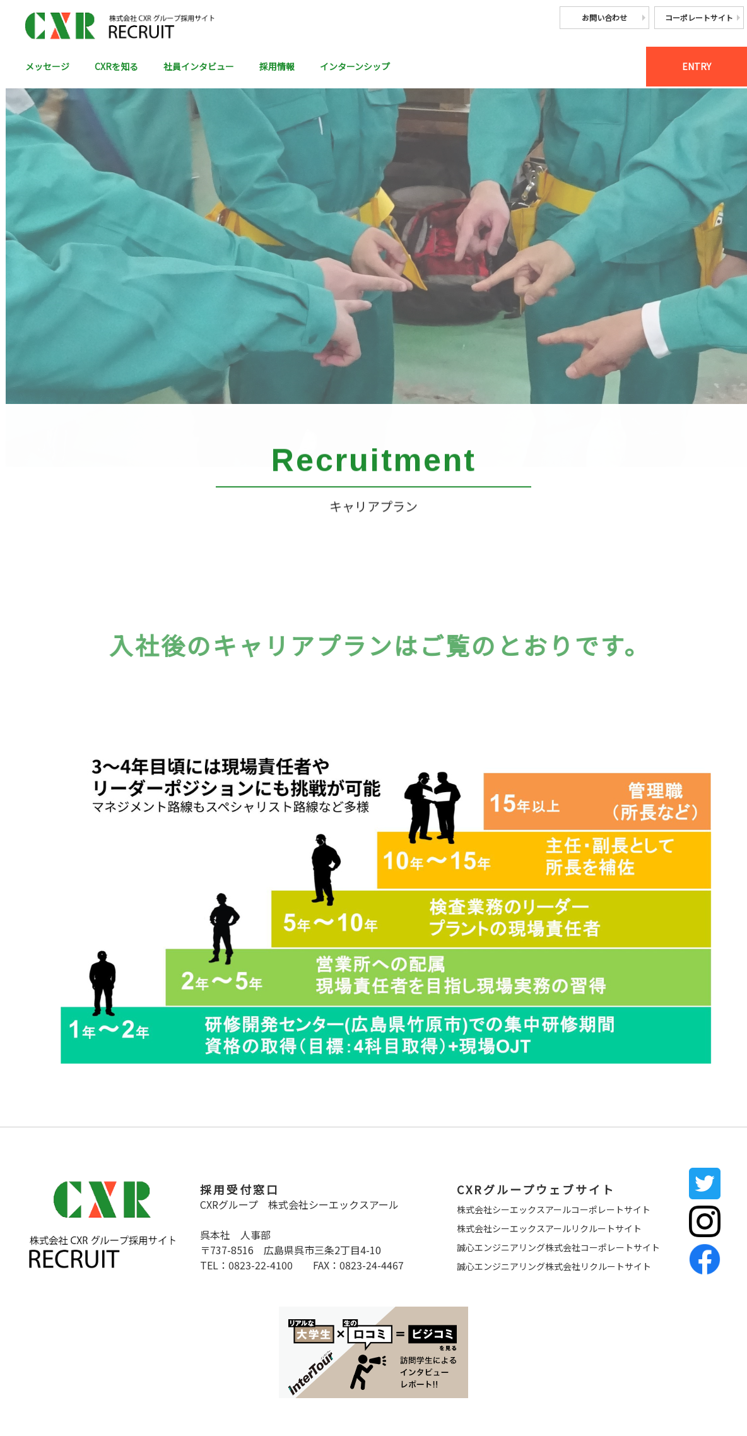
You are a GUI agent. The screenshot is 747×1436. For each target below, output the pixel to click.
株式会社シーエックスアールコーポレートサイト (553, 1209)
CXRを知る (125, 67)
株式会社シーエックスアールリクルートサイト (549, 1228)
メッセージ (50, 67)
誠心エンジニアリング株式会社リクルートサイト (554, 1266)
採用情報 (301, 67)
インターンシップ (386, 67)
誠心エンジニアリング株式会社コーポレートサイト (558, 1247)
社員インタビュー (215, 67)
